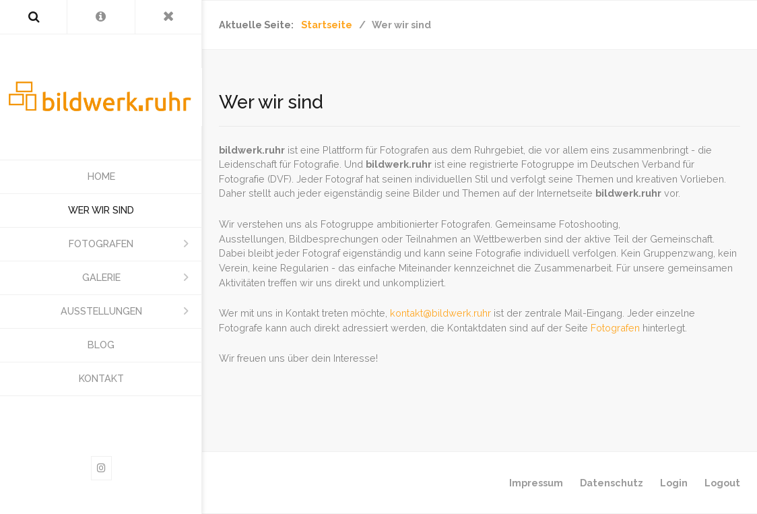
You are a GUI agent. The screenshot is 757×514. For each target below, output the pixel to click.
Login (674, 482)
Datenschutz (611, 482)
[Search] (33, 17)
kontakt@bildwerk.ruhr (440, 313)
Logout (722, 482)
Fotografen (615, 327)
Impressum (536, 482)
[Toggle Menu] (168, 17)
